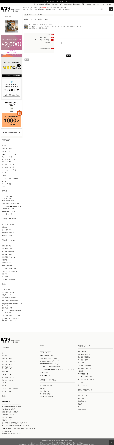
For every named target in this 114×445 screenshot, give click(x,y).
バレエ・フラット (7, 148)
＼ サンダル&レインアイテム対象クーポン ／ (57, 1)
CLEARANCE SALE (8, 431)
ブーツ (4, 175)
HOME (26, 14)
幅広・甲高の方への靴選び (10, 300)
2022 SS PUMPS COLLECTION (11, 406)
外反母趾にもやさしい (8, 248)
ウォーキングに (6, 230)
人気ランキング (6, 295)
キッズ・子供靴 (6, 184)
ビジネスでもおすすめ (8, 235)
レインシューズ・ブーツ (9, 170)
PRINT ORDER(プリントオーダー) (50, 364)
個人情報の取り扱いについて (49, 440)
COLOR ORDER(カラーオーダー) (50, 366)
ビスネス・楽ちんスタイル (10, 271)
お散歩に (4, 227)
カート (109, 4)
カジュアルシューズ (8, 167)
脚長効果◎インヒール (8, 257)
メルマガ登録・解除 (88, 4)
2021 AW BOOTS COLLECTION (11, 433)
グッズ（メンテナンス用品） (10, 178)
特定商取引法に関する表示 (65, 440)
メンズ (4, 181)
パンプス (4, 145)
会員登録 (76, 4)
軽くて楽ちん (6, 276)
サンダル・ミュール (8, 164)
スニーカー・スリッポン (9, 154)
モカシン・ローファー (8, 157)
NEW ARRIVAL (6, 290)
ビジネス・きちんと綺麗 (9, 268)
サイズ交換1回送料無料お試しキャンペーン (14, 423)
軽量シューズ (6, 151)
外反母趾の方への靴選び (9, 297)
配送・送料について (52, 4)
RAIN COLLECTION (8, 292)
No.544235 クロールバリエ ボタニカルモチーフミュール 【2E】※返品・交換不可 (55, 26)
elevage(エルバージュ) (8, 211)
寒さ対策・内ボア (7, 254)
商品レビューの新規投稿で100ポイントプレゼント (17, 425)
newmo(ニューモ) (7, 214)
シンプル (4, 274)
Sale (3, 186)
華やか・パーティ (7, 262)
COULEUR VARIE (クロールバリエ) (7, 197)
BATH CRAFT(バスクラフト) (10, 203)
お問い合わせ (82, 409)
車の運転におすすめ (8, 232)
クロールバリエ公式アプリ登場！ (12, 315)
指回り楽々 (5, 260)
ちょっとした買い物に (8, 224)
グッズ (4, 388)
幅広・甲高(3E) (6, 246)
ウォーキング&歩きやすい (9, 279)
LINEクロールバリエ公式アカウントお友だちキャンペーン (19, 428)
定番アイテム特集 (7, 308)
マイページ (101, 4)
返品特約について (66, 4)
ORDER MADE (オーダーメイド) (49, 361)
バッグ (4, 173)
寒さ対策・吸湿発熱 (8, 251)
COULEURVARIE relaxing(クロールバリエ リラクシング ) (57, 369)
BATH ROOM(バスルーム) (9, 201)
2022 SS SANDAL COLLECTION (11, 404)
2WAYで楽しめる (7, 265)
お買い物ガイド (39, 4)
